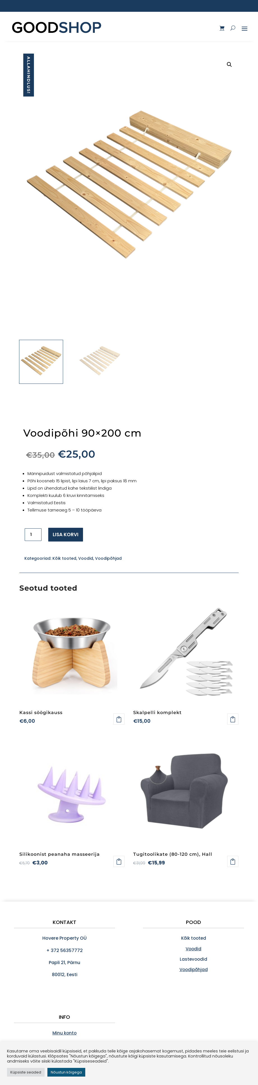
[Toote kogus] (33, 534)
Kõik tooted (64, 558)
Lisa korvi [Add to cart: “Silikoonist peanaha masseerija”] (119, 861)
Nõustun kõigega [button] (66, 1072)
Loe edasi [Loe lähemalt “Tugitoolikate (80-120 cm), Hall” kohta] (232, 861)
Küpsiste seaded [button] (25, 1072)
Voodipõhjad (108, 558)
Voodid (85, 558)
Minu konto (64, 1033)
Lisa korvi (66, 534)
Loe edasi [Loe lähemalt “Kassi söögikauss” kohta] (119, 719)
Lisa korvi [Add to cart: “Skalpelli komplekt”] (232, 719)
